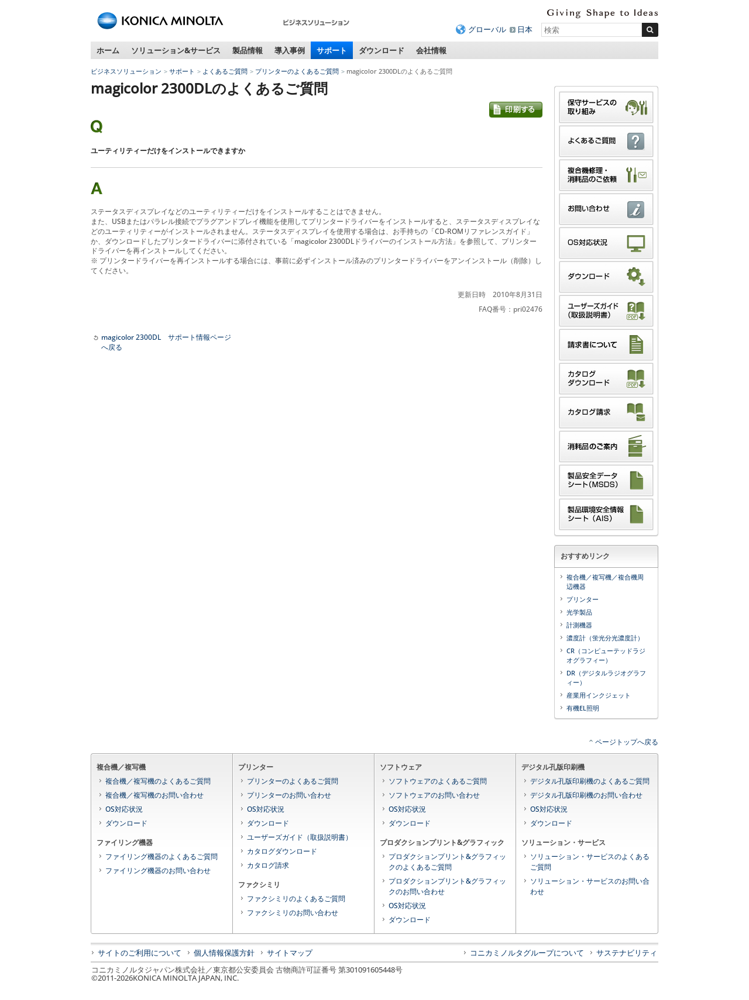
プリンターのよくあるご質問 (297, 71)
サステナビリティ (626, 952)
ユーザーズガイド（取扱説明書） (299, 837)
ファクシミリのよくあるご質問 (296, 899)
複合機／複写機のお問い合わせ (154, 795)
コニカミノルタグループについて (527, 952)
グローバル (487, 29)
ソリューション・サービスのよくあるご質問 (590, 861)
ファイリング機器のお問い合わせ (158, 870)
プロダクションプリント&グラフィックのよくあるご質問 (447, 861)
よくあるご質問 (225, 71)
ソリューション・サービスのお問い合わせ (590, 886)
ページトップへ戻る (626, 742)
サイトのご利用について (139, 952)
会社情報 (431, 50)
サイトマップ (289, 952)
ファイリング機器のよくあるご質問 (161, 856)
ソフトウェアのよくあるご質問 (438, 781)
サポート (332, 50)
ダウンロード (381, 50)
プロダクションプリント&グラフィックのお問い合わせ (447, 886)
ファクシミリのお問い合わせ (292, 913)
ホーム (108, 50)
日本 (524, 29)
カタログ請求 (268, 865)
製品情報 (247, 50)
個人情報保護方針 (224, 952)
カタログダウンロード (282, 851)
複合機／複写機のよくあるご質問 (158, 781)
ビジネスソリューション (126, 71)
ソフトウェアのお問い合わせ (434, 795)
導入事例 (289, 50)
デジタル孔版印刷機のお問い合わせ (586, 795)
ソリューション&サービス (176, 50)
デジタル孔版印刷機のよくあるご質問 (590, 781)
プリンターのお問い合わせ (289, 795)
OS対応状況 (124, 809)
